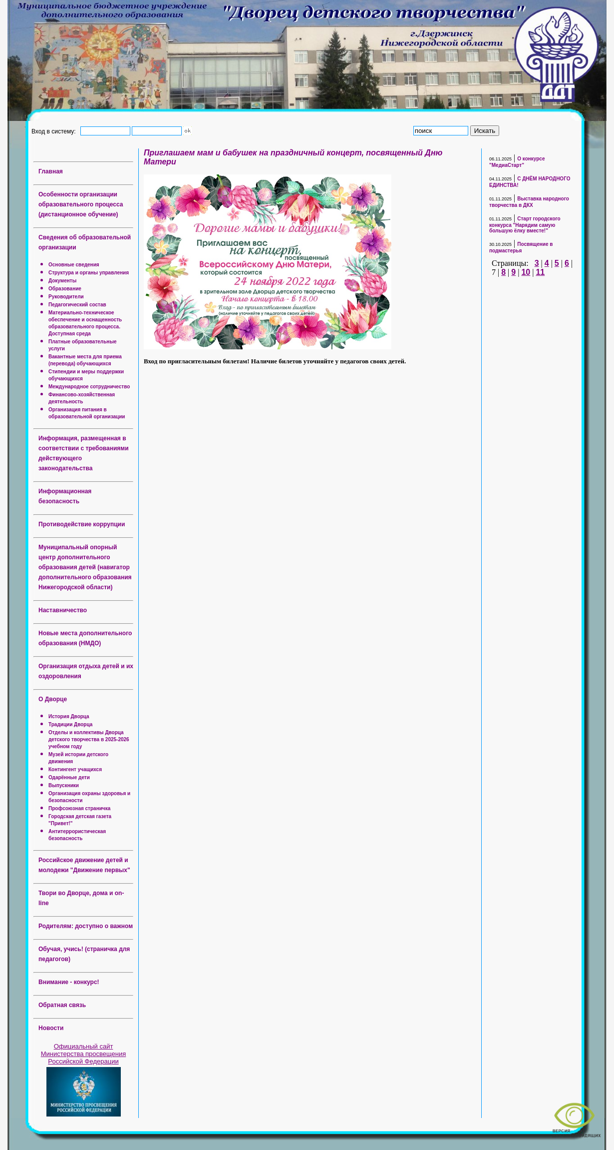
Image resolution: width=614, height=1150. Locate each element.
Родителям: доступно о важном (85, 926)
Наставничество (62, 610)
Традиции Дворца (70, 724)
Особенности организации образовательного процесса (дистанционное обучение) (80, 204)
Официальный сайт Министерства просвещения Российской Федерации (83, 1054)
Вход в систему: (55, 130)
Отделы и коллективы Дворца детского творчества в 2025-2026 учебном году (88, 739)
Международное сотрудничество (89, 386)
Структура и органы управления (88, 272)
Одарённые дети (69, 777)
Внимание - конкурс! (68, 982)
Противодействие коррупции (81, 524)
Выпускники (63, 785)
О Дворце (52, 699)
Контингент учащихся (75, 769)
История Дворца (68, 716)
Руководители (66, 296)
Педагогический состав (77, 304)
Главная (50, 171)
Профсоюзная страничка (79, 808)
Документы (62, 280)
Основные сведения (73, 264)
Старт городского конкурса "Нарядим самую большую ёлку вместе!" (525, 224)
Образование (64, 288)
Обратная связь (62, 1005)
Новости (50, 1028)
